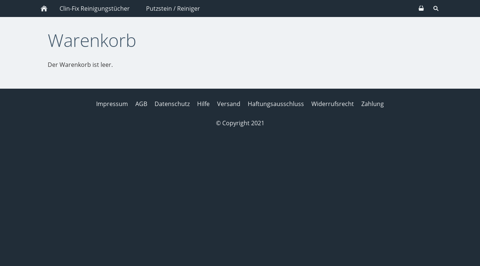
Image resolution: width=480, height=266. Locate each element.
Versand (228, 104)
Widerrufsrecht (332, 104)
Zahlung (372, 104)
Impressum (112, 104)
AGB (141, 104)
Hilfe (203, 104)
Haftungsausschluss (276, 104)
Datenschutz (172, 104)
